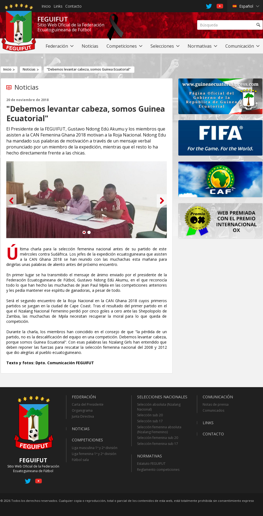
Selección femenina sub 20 (157, 437)
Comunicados (213, 410)
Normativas (149, 456)
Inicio (46, 6)
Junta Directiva (83, 416)
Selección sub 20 (150, 415)
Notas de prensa (216, 404)
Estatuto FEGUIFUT (151, 463)
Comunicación (218, 396)
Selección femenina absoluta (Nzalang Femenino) (159, 429)
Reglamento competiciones (158, 469)
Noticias (29, 69)
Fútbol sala (80, 459)
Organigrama (82, 410)
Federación (84, 396)
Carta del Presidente (88, 404)
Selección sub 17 (150, 421)
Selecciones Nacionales (162, 396)
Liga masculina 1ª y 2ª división (94, 447)
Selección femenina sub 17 (157, 443)
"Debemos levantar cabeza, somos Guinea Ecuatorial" (89, 69)
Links (58, 6)
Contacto (73, 6)
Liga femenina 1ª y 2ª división (94, 453)
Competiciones (87, 439)
